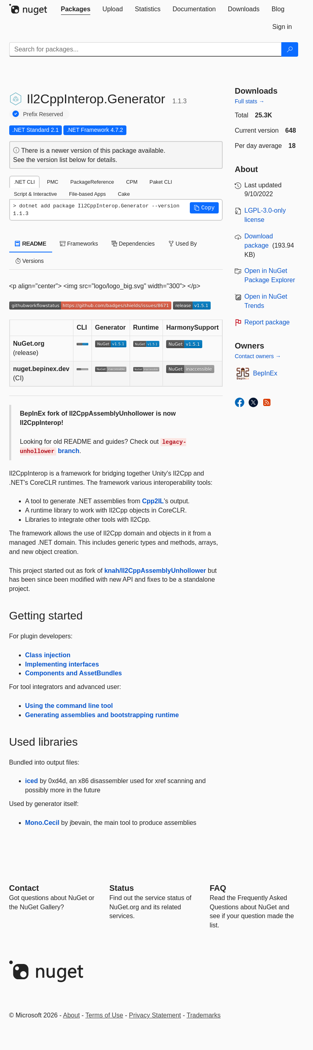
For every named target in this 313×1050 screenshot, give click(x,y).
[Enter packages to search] (145, 49)
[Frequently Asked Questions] (218, 888)
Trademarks (204, 1015)
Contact (24, 888)
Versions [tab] (29, 261)
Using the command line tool (69, 705)
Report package (267, 322)
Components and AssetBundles (73, 673)
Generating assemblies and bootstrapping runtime (102, 715)
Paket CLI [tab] (161, 182)
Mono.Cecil (42, 822)
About (71, 1015)
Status (122, 888)
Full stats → (249, 101)
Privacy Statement (155, 1015)
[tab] (76, 9)
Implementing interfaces (62, 664)
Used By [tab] (183, 244)
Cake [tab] (124, 194)
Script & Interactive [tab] (35, 194)
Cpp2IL (153, 501)
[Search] (289, 49)
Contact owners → (258, 356)
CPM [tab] (131, 182)
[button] (204, 207)
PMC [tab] (52, 182)
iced (31, 780)
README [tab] (31, 244)
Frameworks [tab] (79, 244)
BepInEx (265, 373)
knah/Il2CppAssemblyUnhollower (155, 570)
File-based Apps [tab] (87, 194)
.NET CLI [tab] (24, 182)
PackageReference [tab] (92, 182)
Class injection (48, 655)
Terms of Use (104, 1015)
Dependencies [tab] (133, 244)
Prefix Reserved (43, 114)
